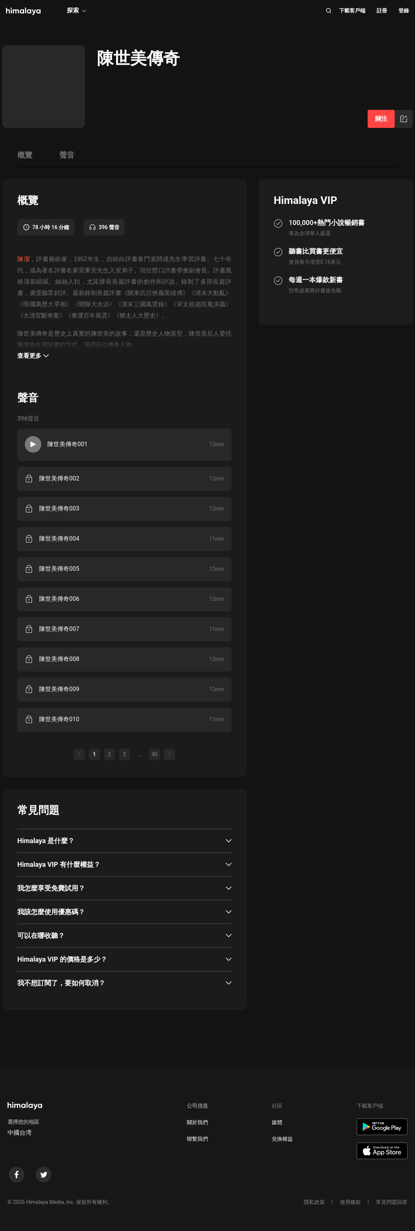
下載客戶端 (352, 11)
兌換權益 (282, 1139)
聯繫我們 (197, 1139)
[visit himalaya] (23, 11)
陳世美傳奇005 (59, 568)
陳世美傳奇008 (59, 659)
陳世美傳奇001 (67, 444)
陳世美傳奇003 (59, 508)
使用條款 (350, 1202)
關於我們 (197, 1122)
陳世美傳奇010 (59, 719)
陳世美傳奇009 (59, 689)
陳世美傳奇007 (59, 628)
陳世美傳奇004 (59, 538)
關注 (381, 118)
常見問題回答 (391, 1202)
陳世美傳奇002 (59, 478)
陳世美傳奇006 (59, 598)
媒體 (277, 1122)
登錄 (403, 11)
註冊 (382, 11)
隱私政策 (314, 1202)
